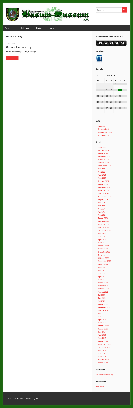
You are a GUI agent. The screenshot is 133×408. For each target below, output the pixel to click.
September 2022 (104, 261)
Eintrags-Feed (103, 129)
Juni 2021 (102, 298)
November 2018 (104, 344)
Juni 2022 (102, 270)
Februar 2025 (103, 181)
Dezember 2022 (104, 252)
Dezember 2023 (104, 221)
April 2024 (102, 212)
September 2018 (104, 347)
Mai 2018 (101, 353)
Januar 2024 (103, 218)
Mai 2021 (101, 301)
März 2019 (102, 338)
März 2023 (102, 243)
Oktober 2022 (103, 258)
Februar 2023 (103, 246)
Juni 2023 (102, 233)
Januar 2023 (103, 249)
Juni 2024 (102, 206)
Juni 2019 (102, 332)
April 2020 (102, 320)
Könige (39, 28)
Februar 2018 (103, 359)
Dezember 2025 (104, 156)
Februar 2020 (103, 326)
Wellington (33, 398)
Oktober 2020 (103, 310)
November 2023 (104, 224)
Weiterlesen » (12, 58)
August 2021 (103, 292)
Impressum (100, 387)
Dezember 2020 (104, 307)
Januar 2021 (103, 304)
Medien (51, 28)
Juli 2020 (101, 313)
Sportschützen (23, 28)
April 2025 (102, 175)
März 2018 (102, 356)
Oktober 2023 (103, 227)
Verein (7, 28)
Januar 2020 (103, 329)
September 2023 (104, 230)
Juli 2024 (101, 203)
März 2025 (102, 178)
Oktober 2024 (103, 193)
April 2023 (102, 239)
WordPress (21, 398)
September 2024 (104, 196)
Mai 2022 (101, 273)
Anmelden (102, 126)
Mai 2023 (101, 236)
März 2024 (102, 215)
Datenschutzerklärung (104, 375)
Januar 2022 (103, 283)
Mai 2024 (101, 209)
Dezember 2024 (104, 187)
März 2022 (102, 279)
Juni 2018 (102, 350)
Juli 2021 (101, 295)
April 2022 (102, 276)
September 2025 (104, 166)
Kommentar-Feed (105, 132)
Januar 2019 (103, 341)
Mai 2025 (101, 172)
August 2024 (103, 199)
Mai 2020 (101, 316)
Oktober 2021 (103, 289)
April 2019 (102, 335)
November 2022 (104, 255)
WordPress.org (103, 135)
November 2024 (104, 190)
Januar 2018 (103, 363)
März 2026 (102, 147)
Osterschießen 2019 (18, 47)
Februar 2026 (103, 150)
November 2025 (104, 159)
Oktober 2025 (103, 162)
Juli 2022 (101, 267)
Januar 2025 (103, 184)
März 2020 (102, 323)
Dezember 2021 (104, 286)
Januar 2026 (103, 153)
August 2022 (103, 264)
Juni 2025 (102, 169)
